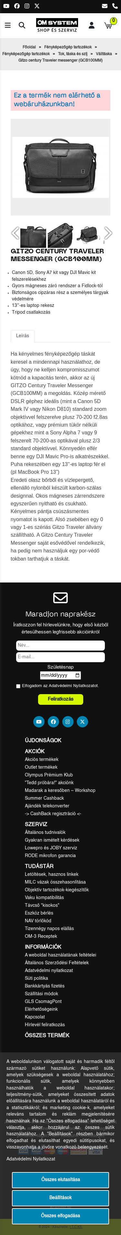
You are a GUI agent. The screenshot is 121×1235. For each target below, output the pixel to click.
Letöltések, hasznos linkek (51, 874)
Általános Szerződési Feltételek (57, 963)
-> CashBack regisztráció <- (53, 814)
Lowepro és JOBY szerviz (51, 848)
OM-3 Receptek (41, 936)
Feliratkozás (61, 699)
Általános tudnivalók (45, 832)
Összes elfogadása (60, 1216)
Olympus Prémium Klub (49, 775)
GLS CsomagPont (43, 1001)
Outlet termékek (41, 767)
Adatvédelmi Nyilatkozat (71, 686)
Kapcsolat (35, 1017)
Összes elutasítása (60, 1180)
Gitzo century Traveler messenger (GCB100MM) (60, 61)
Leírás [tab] (22, 336)
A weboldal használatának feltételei (60, 955)
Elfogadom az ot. (60, 686)
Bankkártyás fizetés (45, 986)
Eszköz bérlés (39, 913)
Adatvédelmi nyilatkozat (49, 970)
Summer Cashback (44, 798)
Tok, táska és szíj (72, 54)
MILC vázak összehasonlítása (55, 882)
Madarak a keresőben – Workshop (60, 790)
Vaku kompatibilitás (44, 898)
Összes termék (47, 1035)
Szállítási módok (41, 994)
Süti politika (36, 978)
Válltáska (104, 54)
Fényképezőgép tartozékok (68, 47)
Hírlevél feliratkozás (45, 1025)
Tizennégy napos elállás (49, 928)
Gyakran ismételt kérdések (52, 840)
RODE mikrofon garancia (50, 856)
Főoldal (29, 47)
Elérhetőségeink (41, 1009)
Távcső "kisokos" (42, 905)
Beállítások (60, 1198)
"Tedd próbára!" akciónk (49, 783)
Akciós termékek (41, 759)
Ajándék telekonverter (47, 806)
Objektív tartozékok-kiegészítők (57, 890)
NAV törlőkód (38, 921)
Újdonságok (43, 741)
